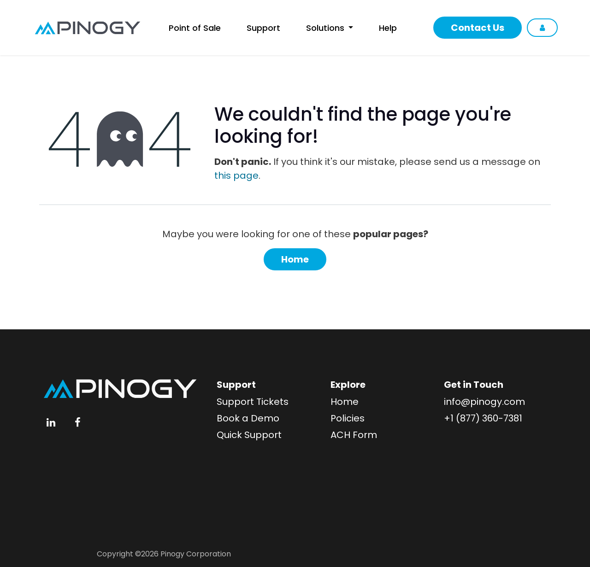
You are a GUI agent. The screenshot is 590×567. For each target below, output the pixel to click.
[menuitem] (196, 28)
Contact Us (477, 27)
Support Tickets (253, 401)
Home (295, 259)
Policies (347, 418)
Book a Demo (248, 418)
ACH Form (353, 434)
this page (236, 175)
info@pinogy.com (484, 401)
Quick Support (249, 434)
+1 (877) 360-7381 (483, 418)
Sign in (542, 27)
